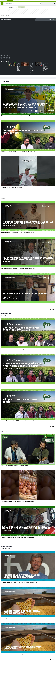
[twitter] (4, 58)
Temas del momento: (12, 7)
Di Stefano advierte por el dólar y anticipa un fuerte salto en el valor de (19, 69)
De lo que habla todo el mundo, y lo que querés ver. (12, 431)
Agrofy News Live (21, 7)
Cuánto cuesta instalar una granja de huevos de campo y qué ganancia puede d (32, 69)
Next (49, 70)
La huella (3, 198)
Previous (6, 70)
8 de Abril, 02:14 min (31, 64)
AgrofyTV (7, 15)
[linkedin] (7, 58)
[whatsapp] (9, 58)
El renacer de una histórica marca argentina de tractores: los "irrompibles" (45, 68)
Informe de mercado (5, 548)
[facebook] (1, 58)
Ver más (52, 193)
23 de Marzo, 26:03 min (19, 64)
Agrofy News (3, 15)
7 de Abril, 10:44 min (45, 64)
